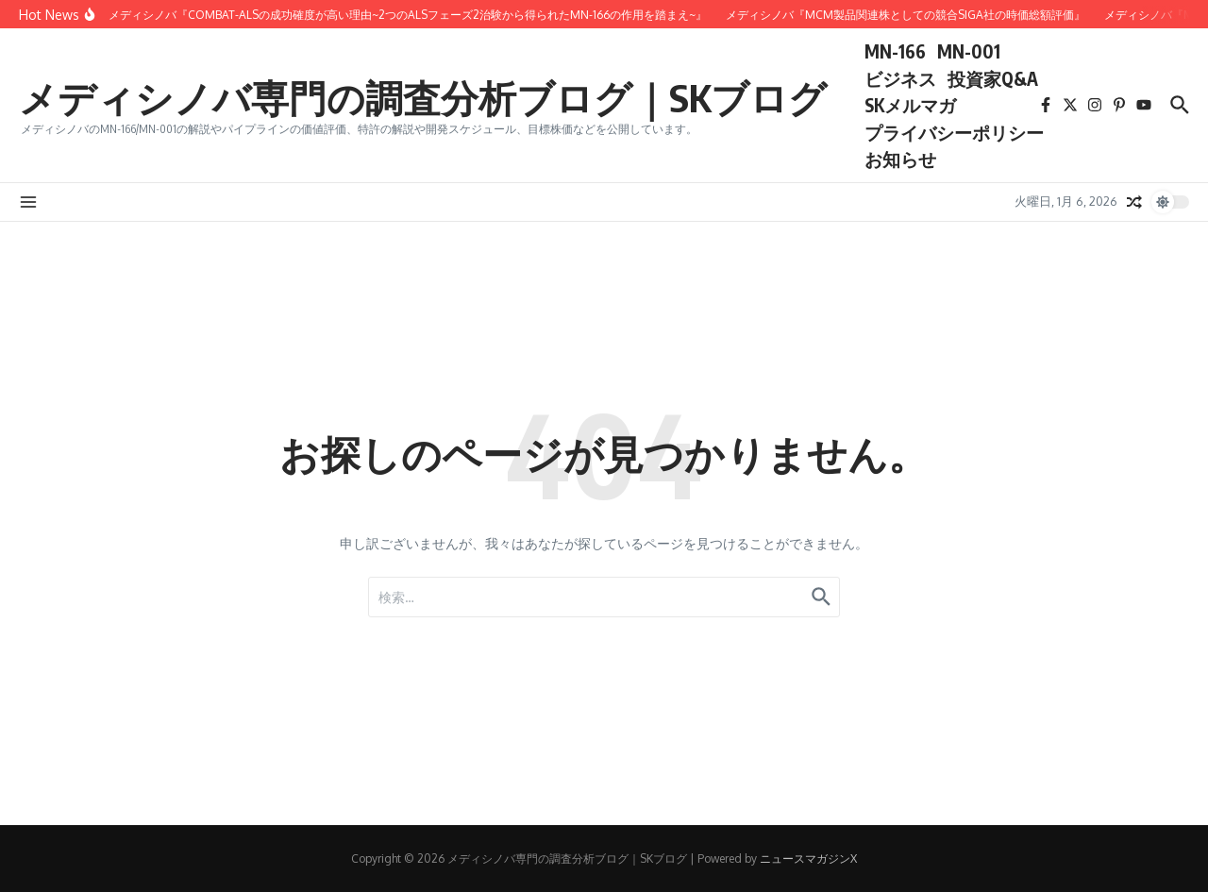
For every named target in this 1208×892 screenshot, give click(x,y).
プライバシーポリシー (954, 132)
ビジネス (900, 78)
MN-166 (895, 51)
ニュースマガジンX (808, 858)
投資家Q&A (993, 78)
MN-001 (968, 51)
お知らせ (900, 158)
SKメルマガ (910, 104)
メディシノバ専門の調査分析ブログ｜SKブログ (423, 97)
